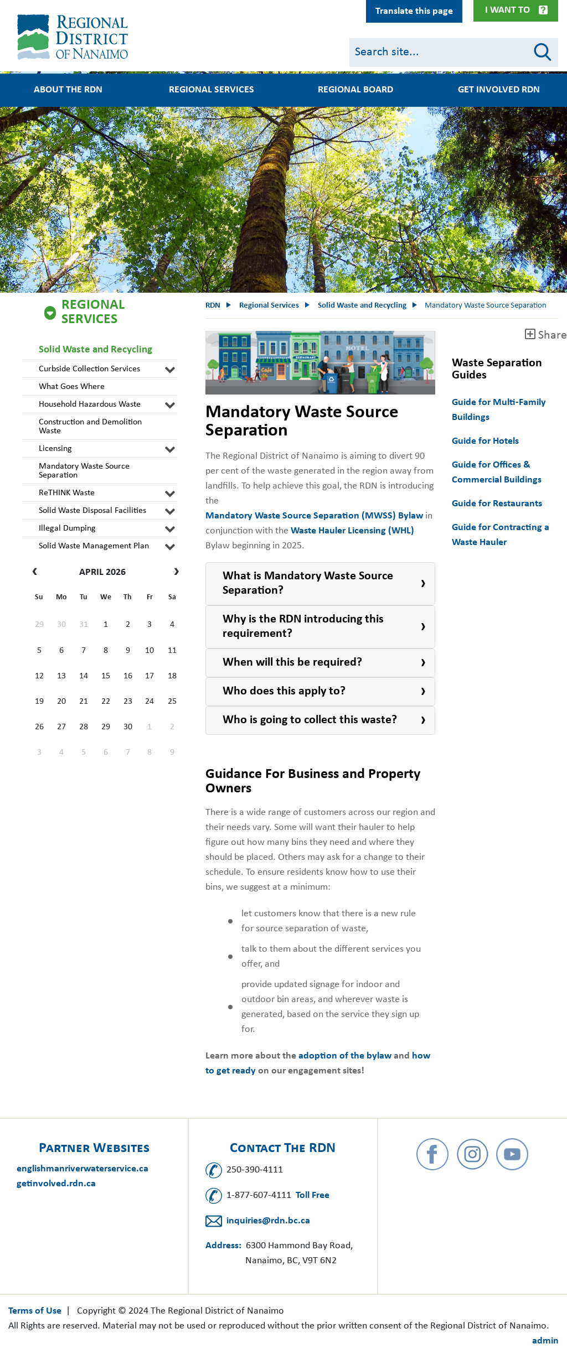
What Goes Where (72, 386)
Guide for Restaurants (497, 504)
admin (545, 1341)
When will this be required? (292, 662)
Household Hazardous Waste (90, 404)
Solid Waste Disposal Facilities (92, 510)
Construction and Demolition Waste (90, 426)
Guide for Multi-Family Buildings (499, 410)
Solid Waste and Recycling (95, 350)
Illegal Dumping (67, 528)
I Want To (507, 10)
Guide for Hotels (485, 441)
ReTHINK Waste (67, 493)
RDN (212, 306)
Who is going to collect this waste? (310, 720)
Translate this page (414, 11)
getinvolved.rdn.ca (56, 1184)
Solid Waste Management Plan (94, 546)
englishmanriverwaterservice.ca (82, 1169)
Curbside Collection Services (89, 369)
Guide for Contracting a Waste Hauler (500, 535)
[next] (173, 572)
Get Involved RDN (499, 90)
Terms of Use (34, 1311)
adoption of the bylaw (344, 1056)
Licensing (55, 448)
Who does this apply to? (284, 691)
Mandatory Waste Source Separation (84, 471)
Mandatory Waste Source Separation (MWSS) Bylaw (314, 516)
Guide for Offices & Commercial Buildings (497, 472)
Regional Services (211, 90)
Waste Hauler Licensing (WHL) (352, 531)
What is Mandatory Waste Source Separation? (308, 583)
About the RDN (68, 90)
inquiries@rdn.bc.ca (268, 1221)
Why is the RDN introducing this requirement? (303, 626)
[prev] (37, 572)
